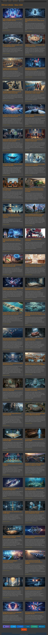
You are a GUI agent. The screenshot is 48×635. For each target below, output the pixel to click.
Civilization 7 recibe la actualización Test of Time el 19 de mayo (34, 45)
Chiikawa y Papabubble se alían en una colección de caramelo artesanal (34, 265)
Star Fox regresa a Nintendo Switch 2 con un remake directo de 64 (12, 45)
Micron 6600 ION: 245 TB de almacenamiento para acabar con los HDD (34, 20)
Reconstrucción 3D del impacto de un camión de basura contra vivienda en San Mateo (34, 190)
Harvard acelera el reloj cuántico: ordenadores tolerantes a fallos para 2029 (12, 240)
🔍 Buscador (21, 1)
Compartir (6, 626)
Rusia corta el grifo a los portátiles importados (33, 239)
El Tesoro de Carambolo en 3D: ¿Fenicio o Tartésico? (13, 464)
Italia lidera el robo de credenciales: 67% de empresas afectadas (34, 69)
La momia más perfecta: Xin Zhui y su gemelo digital (34, 440)
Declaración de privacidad (20, 633)
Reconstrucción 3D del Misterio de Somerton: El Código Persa (11, 489)
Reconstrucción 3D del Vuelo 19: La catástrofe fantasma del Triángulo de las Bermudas (35, 314)
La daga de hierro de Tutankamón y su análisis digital (12, 512)
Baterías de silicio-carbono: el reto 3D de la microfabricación (35, 537)
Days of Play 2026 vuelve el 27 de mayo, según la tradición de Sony (12, 19)
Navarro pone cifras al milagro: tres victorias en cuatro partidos (11, 140)
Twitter (13, 626)
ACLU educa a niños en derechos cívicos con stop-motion (12, 189)
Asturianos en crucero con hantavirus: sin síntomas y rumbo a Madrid (34, 92)
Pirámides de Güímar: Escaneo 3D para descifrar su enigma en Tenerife (34, 464)
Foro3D (10, 1)
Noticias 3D (5, 1)
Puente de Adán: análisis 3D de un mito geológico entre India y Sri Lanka (12, 313)
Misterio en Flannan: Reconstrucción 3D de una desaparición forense (34, 512)
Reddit (24, 629)
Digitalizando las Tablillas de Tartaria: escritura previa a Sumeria (11, 537)
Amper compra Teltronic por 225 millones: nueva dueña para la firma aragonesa (11, 216)
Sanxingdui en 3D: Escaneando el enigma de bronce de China (13, 364)
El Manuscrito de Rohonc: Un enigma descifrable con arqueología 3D (34, 289)
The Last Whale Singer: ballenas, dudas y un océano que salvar (12, 164)
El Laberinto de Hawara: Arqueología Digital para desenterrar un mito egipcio (35, 364)
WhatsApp (34, 626)
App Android (15, 1)
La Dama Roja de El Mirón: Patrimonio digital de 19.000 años (34, 339)
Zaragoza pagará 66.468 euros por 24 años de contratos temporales (12, 92)
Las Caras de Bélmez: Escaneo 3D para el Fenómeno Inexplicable (13, 389)
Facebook (20, 626)
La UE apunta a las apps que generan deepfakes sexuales (34, 613)
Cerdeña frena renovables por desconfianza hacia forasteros (10, 69)
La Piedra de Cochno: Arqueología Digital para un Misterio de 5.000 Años (35, 414)
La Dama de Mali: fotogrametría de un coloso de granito (12, 414)
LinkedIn (27, 626)
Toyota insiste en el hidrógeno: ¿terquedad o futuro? (10, 561)
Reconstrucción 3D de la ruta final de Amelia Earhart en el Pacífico (12, 339)
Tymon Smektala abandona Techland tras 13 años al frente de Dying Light (34, 215)
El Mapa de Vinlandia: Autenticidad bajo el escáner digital (12, 440)
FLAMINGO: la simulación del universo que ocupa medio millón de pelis (13, 289)
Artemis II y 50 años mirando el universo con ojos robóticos (34, 115)
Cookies (34, 633)
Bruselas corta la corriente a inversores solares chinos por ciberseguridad (34, 588)
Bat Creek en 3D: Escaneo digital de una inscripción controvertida (34, 389)
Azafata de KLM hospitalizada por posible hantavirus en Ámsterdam (35, 164)
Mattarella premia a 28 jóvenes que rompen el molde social (33, 140)
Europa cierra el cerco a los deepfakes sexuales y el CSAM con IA (12, 613)
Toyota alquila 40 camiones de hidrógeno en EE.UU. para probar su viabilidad (33, 562)
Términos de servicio (29, 633)
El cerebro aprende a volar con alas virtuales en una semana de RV (11, 115)
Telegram (41, 626)
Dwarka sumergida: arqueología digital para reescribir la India (34, 489)
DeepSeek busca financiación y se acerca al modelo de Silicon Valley (11, 588)
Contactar (14, 633)
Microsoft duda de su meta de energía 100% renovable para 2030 (12, 265)
